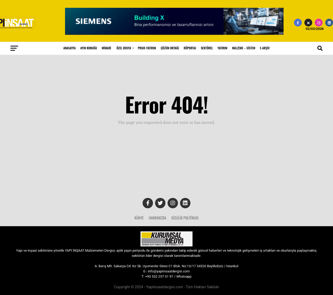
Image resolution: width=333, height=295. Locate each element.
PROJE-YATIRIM (147, 48)
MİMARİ (106, 48)
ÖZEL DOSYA (124, 48)
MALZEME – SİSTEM (243, 48)
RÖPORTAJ (190, 48)
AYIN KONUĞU (88, 48)
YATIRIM (222, 48)
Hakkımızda (157, 217)
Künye (139, 217)
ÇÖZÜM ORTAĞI (170, 48)
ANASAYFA (69, 48)
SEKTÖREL (207, 48)
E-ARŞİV (265, 48)
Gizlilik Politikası (184, 217)
